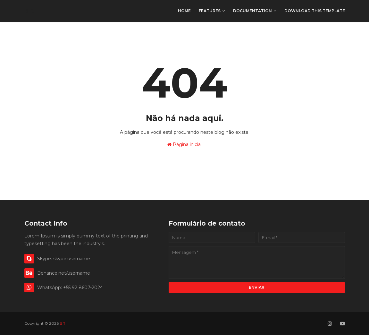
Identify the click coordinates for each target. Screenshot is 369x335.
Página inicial (184, 144)
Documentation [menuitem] (252, 10)
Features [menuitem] (210, 10)
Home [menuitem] (184, 10)
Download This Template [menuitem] (314, 10)
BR (29, 11)
